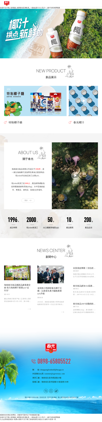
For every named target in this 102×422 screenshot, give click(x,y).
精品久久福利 (43, 421)
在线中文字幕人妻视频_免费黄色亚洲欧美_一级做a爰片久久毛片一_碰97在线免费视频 (30, 8)
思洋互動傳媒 (52, 399)
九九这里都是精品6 (6, 421)
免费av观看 (18, 421)
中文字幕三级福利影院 (30, 421)
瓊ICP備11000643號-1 (32, 399)
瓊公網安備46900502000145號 (68, 399)
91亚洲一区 (52, 421)
